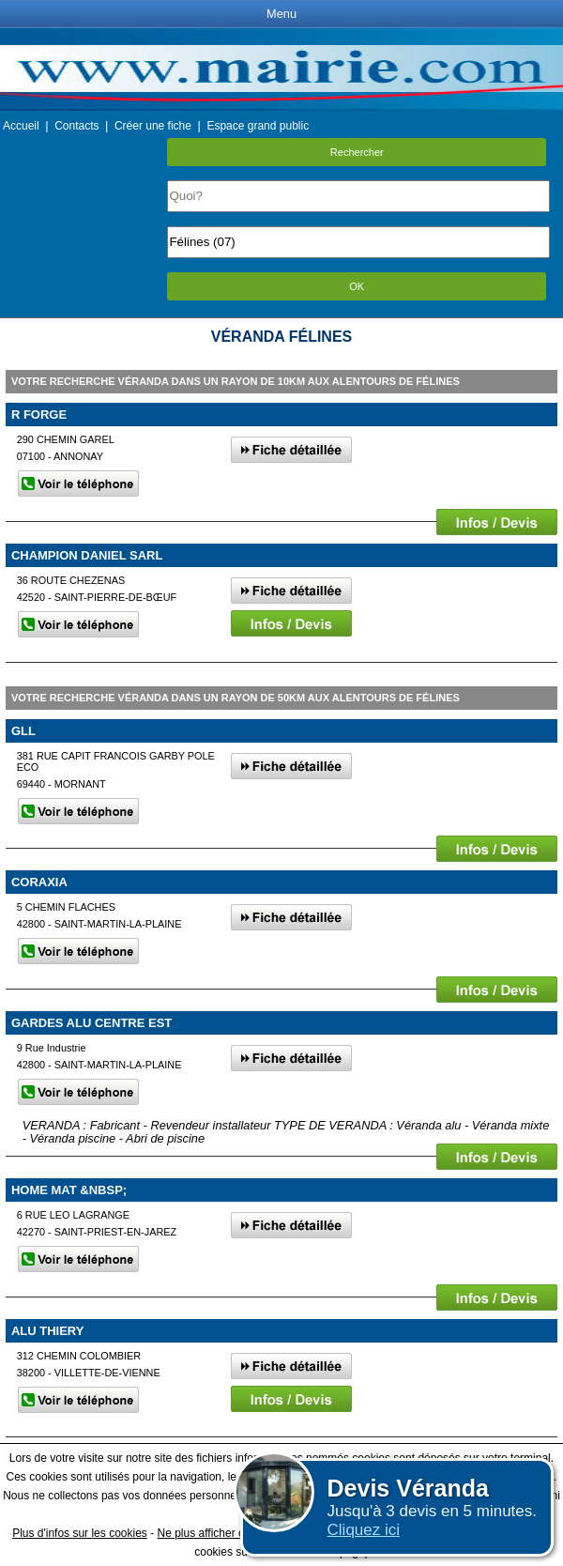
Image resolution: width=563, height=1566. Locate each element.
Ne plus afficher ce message (228, 1533)
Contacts (76, 125)
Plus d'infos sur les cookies (79, 1533)
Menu (281, 14)
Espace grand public (257, 125)
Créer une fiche (152, 125)
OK (356, 286)
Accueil (21, 125)
